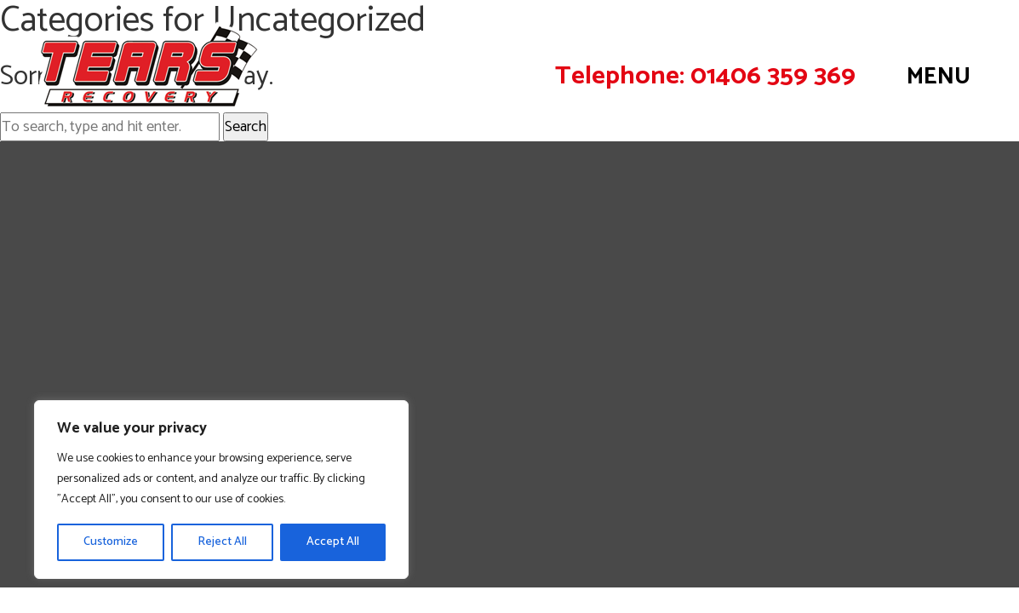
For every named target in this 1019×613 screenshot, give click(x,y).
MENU (938, 77)
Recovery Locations (104, 231)
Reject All (222, 542)
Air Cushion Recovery (109, 351)
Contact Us (956, 467)
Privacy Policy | (894, 467)
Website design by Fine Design (908, 487)
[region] (221, 489)
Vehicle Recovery (96, 212)
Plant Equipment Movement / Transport (175, 371)
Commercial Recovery (112, 292)
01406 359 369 (773, 76)
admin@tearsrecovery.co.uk (868, 353)
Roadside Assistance (106, 252)
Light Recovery (88, 271)
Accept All (332, 542)
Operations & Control (110, 391)
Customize (110, 542)
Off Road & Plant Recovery (129, 311)
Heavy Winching (91, 331)
